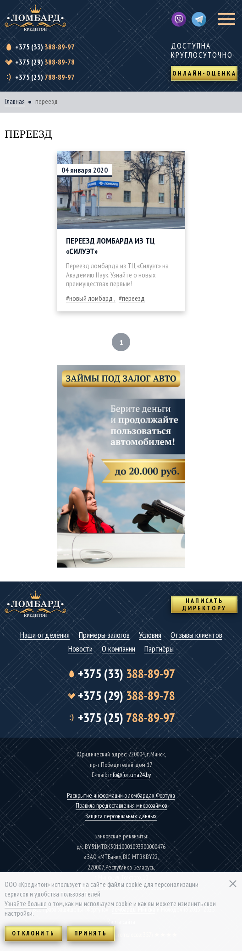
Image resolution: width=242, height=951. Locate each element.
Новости (80, 649)
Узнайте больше (26, 903)
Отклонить (33, 933)
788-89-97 (45, 77)
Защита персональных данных (121, 816)
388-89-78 (45, 61)
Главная (15, 102)
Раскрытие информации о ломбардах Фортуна (121, 795)
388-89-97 (45, 46)
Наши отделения (45, 635)
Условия (150, 635)
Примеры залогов (104, 635)
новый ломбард (91, 298)
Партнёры (159, 649)
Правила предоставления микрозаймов (121, 805)
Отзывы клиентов (196, 635)
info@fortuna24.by (129, 775)
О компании (118, 649)
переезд (133, 298)
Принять (90, 933)
